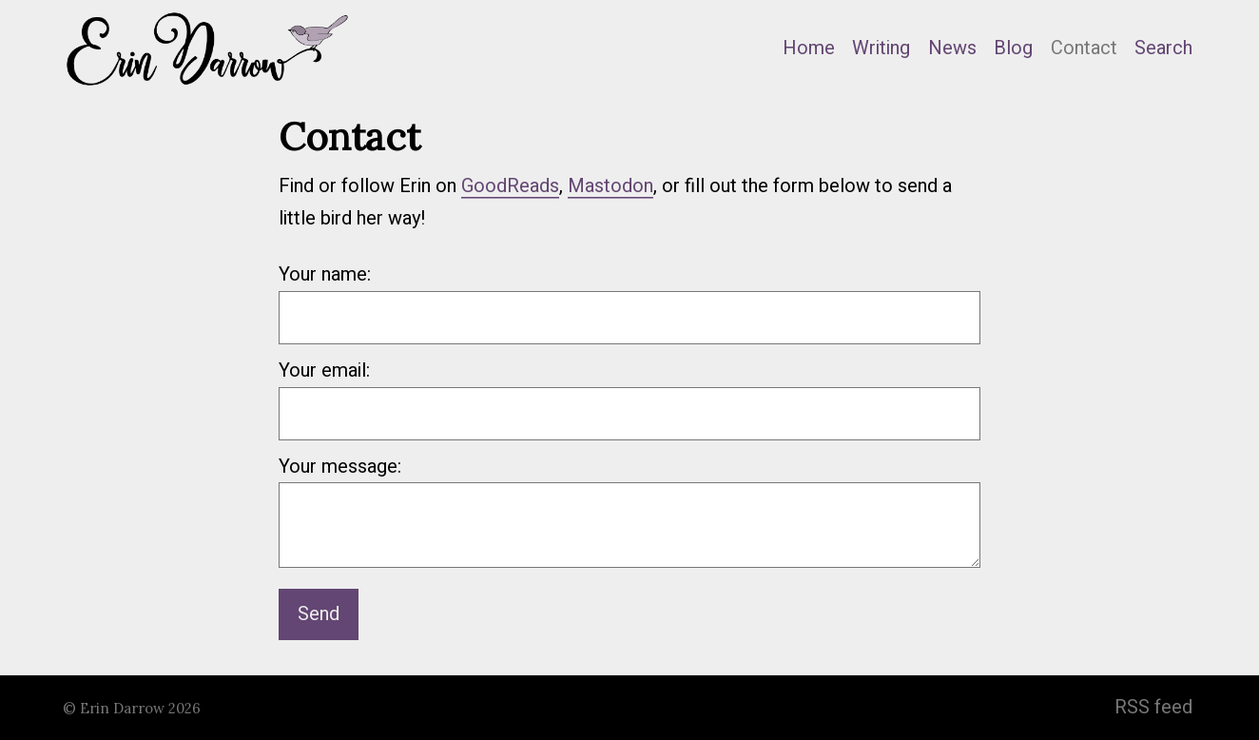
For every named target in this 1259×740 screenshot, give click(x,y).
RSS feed (1153, 707)
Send (318, 614)
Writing (881, 48)
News (952, 48)
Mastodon (610, 186)
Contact (1084, 48)
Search (1163, 48)
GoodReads (510, 186)
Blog (1013, 48)
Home (809, 48)
